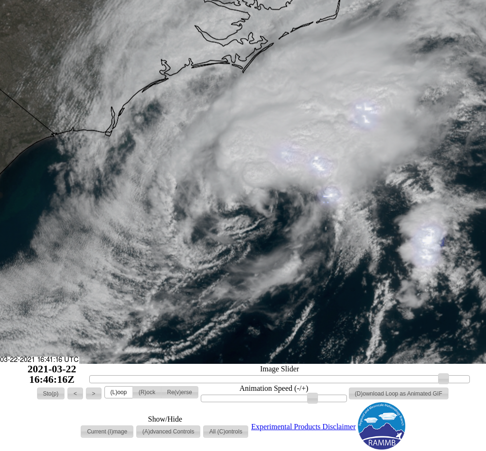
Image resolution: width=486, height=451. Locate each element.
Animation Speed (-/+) (274, 388)
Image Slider (279, 369)
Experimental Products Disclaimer (303, 427)
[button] (51, 394)
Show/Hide (165, 419)
